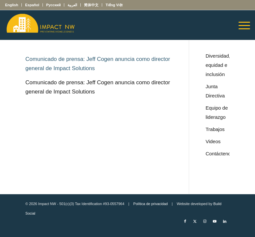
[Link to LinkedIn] (225, 221)
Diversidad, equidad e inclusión (218, 65)
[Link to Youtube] (215, 221)
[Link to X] (195, 221)
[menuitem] (13, 5)
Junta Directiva (215, 91)
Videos (213, 141)
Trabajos (215, 129)
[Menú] (241, 25)
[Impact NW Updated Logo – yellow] (40, 25)
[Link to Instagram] (205, 221)
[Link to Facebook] (185, 221)
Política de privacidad (150, 204)
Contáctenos (218, 153)
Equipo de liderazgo (217, 112)
